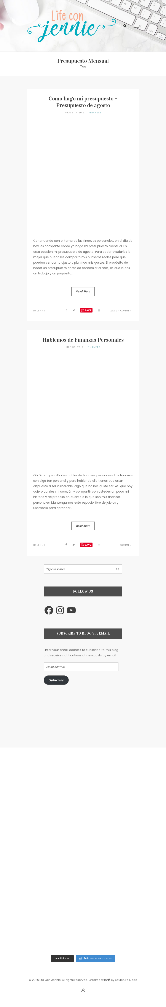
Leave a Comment (121, 310)
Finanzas (95, 112)
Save (88, 310)
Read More (83, 291)
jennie (41, 310)
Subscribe (56, 680)
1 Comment (126, 545)
